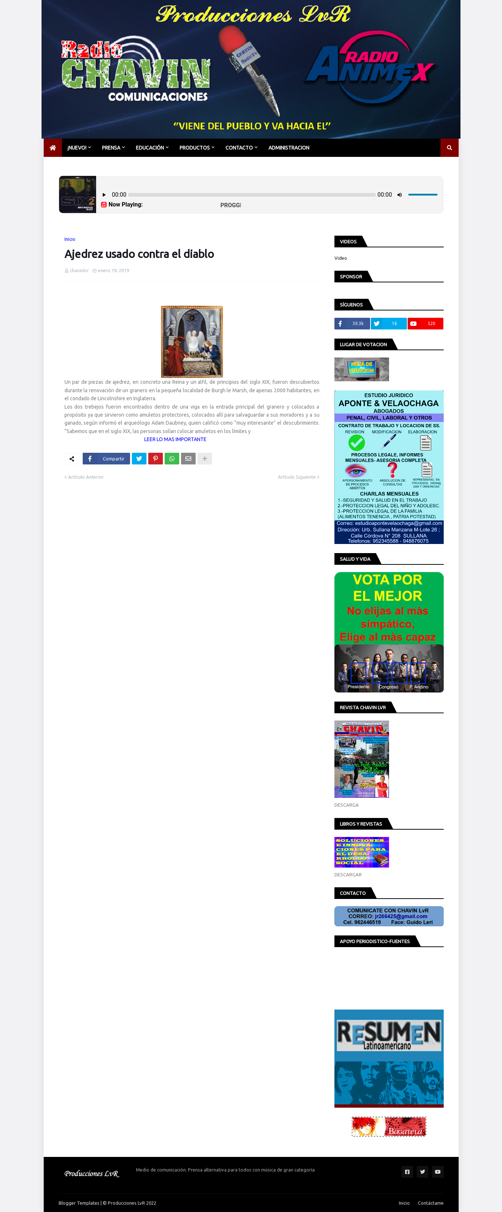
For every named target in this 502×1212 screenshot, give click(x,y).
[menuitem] (53, 148)
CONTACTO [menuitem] (239, 148)
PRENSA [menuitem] (111, 148)
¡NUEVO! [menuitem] (76, 148)
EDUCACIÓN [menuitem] (150, 148)
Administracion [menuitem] (288, 148)
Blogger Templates (79, 1202)
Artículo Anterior (86, 476)
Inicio (69, 239)
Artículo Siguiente (297, 476)
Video (340, 257)
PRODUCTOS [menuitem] (195, 148)
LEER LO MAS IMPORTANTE (174, 439)
